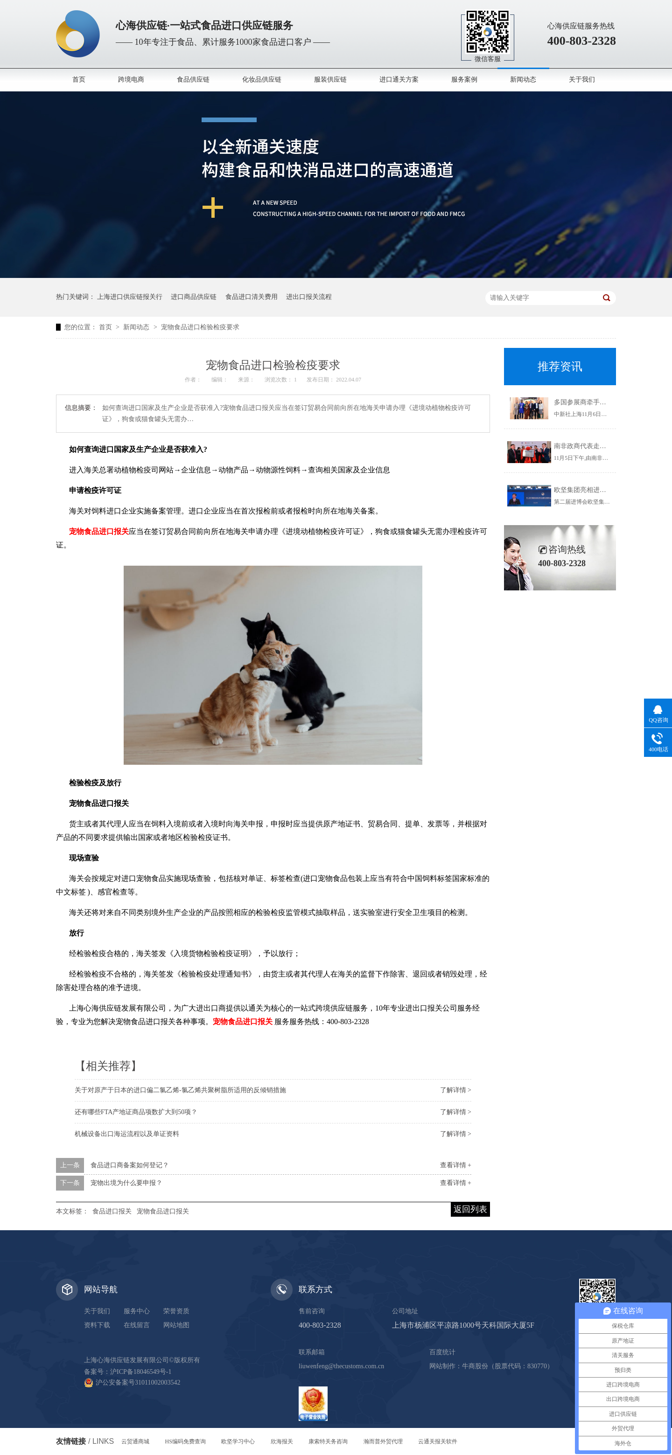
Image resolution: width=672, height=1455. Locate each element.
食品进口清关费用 (251, 296)
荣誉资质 (176, 1311)
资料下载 (97, 1325)
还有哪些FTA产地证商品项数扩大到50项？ (136, 1112)
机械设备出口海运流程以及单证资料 (127, 1133)
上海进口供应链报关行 (129, 296)
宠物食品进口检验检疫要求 (200, 327)
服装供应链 (330, 79)
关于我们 (582, 79)
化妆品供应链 (261, 79)
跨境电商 (131, 79)
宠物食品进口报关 (163, 1211)
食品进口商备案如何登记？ (130, 1165)
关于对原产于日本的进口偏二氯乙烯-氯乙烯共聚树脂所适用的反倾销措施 (180, 1090)
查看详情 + (455, 1165)
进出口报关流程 (309, 296)
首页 (78, 79)
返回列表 (470, 1209)
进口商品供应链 (194, 296)
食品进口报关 (112, 1211)
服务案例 (464, 79)
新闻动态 (523, 79)
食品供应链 (193, 79)
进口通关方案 (399, 79)
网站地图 (176, 1325)
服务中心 (137, 1311)
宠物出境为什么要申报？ (126, 1182)
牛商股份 (475, 1366)
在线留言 (137, 1325)
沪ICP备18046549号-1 (140, 1371)
